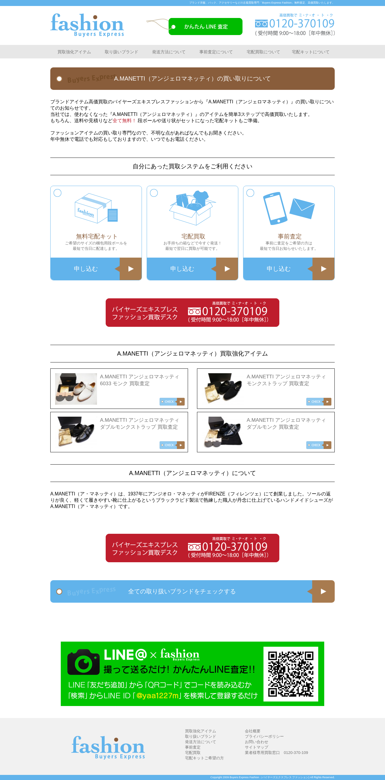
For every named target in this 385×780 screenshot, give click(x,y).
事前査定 (193, 747)
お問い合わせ (256, 742)
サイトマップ (256, 747)
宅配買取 (193, 752)
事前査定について (216, 51)
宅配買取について (263, 51)
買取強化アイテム (74, 51)
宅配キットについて (311, 51)
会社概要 (252, 731)
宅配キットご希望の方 (204, 758)
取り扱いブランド (121, 51)
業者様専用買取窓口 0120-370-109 (276, 752)
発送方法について (169, 51)
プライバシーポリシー (264, 736)
